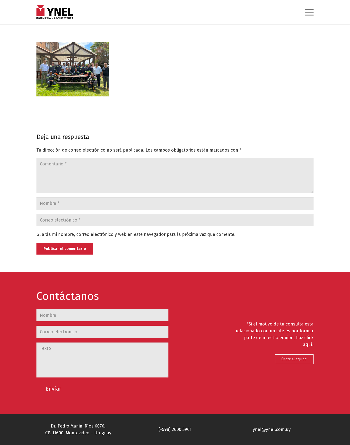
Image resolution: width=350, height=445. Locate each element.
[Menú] (309, 12)
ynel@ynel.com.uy (272, 429)
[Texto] (102, 359)
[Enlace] (54, 12)
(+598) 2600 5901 (175, 429)
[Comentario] (175, 175)
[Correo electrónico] (175, 220)
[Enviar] (53, 389)
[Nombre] (175, 203)
